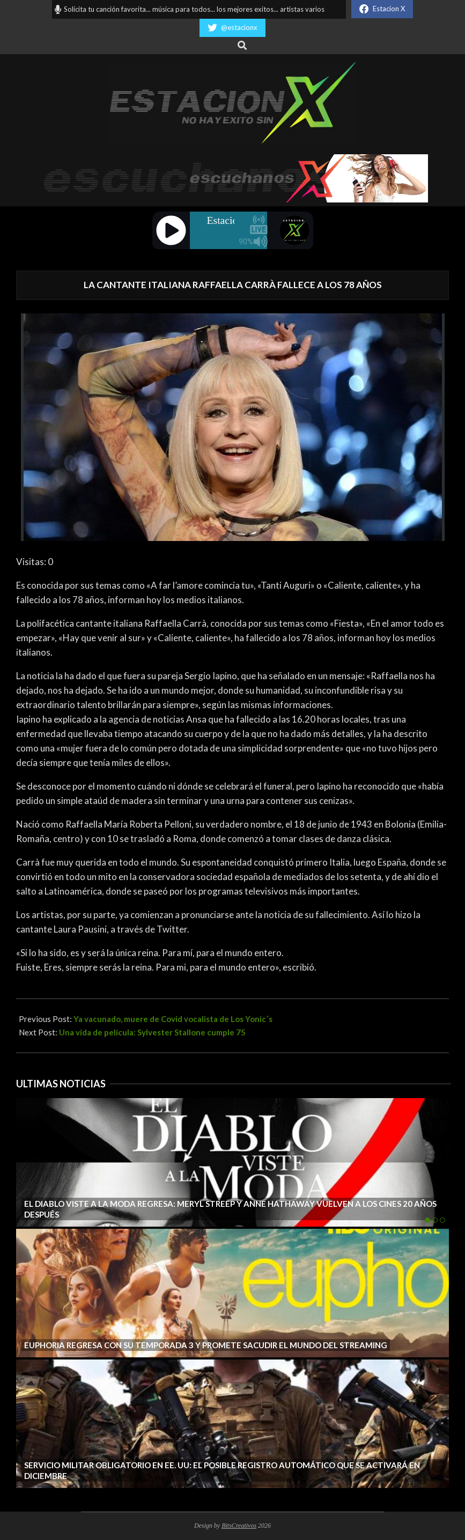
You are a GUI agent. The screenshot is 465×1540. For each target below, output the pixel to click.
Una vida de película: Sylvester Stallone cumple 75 (152, 1032)
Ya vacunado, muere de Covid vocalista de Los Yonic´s (172, 1019)
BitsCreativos (239, 1525)
